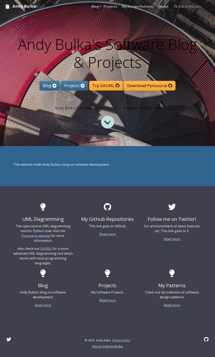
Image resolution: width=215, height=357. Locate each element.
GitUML (46, 248)
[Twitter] (8, 339)
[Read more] (108, 122)
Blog (49, 85)
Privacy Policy (121, 340)
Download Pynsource (149, 85)
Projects (74, 85)
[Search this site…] (192, 6)
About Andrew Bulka (107, 346)
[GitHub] (206, 339)
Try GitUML (105, 85)
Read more (107, 234)
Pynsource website (36, 236)
